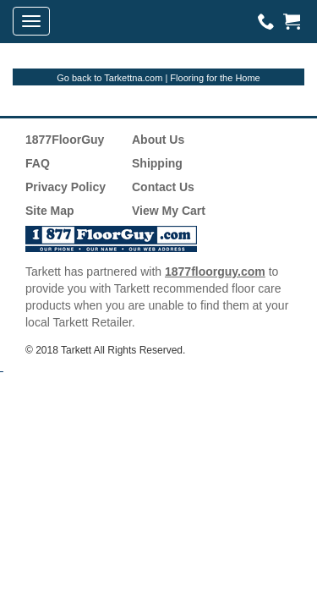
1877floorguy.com (215, 271)
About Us (158, 139)
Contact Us (163, 187)
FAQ (37, 163)
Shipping (157, 163)
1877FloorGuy (64, 139)
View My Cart (168, 210)
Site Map (49, 210)
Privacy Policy (65, 187)
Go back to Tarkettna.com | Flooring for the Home (158, 78)
